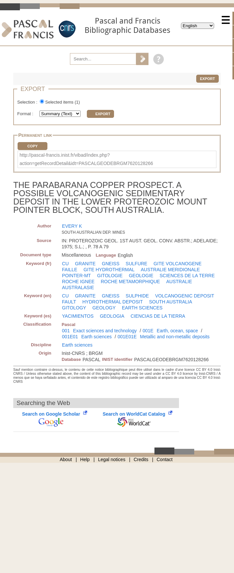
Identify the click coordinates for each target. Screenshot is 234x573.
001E (148, 330)
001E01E (127, 336)
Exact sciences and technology (105, 330)
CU (65, 263)
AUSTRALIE (179, 281)
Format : (25, 113)
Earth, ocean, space (177, 330)
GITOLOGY (74, 307)
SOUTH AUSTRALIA (170, 301)
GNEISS (110, 263)
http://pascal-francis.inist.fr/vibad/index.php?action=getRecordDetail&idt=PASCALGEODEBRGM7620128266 (86, 159)
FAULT (69, 301)
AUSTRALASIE (78, 287)
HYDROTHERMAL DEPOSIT (112, 301)
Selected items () (62, 102)
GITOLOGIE (110, 275)
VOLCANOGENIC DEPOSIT (184, 295)
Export (207, 79)
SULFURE (136, 263)
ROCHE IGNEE (78, 281)
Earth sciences (96, 336)
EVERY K (72, 226)
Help (85, 459)
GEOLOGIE (141, 275)
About (66, 459)
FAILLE (69, 269)
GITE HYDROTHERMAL (109, 269)
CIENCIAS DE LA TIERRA (158, 316)
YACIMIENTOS (77, 316)
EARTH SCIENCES (142, 307)
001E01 (70, 336)
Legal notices (112, 459)
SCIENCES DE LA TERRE (187, 275)
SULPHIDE (137, 295)
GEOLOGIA (112, 316)
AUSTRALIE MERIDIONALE (170, 269)
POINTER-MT (76, 275)
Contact (165, 459)
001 (66, 330)
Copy (32, 146)
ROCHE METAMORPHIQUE (130, 281)
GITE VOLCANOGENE (177, 263)
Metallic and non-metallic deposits (174, 336)
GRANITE (85, 263)
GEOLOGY (104, 307)
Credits (141, 459)
